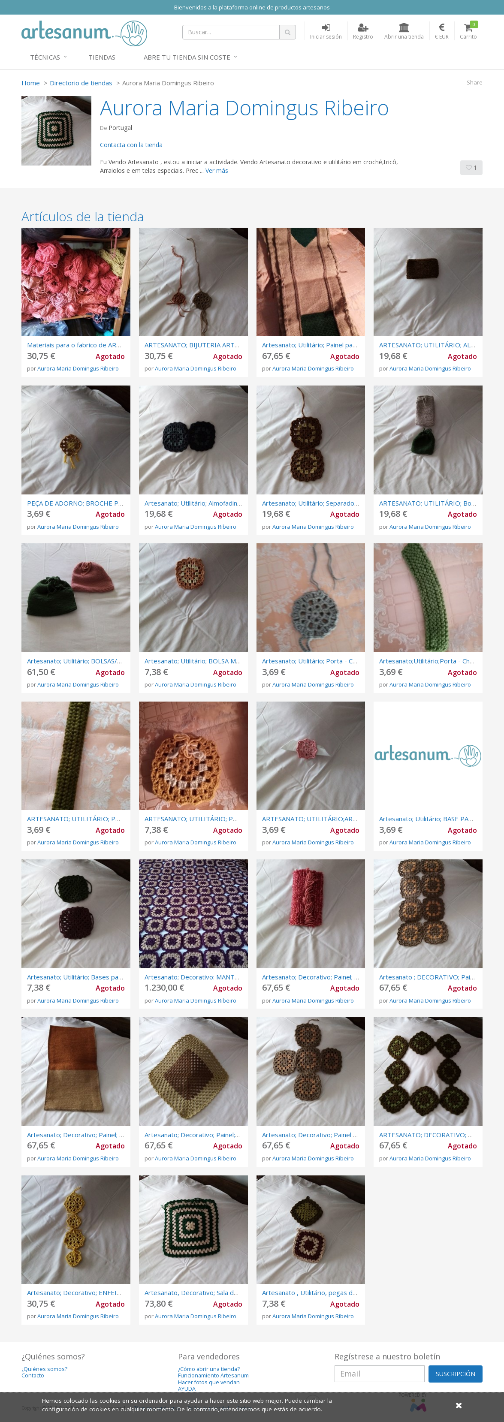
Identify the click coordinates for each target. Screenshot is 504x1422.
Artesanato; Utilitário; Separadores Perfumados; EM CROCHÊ (352, 503)
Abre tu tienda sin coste (187, 57)
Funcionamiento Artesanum (213, 1375)
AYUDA (187, 1388)
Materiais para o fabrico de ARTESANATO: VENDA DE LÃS (111, 344)
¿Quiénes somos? (44, 1369)
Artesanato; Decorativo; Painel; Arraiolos (86, 1134)
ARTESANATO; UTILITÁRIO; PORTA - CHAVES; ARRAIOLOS (114, 818)
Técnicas (45, 57)
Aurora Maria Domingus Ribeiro (78, 368)
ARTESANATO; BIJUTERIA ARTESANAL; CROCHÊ (216, 344)
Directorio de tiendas (81, 82)
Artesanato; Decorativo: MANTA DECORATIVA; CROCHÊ (227, 977)
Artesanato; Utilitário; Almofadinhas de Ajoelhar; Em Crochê (231, 503)
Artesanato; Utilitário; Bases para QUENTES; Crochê (103, 977)
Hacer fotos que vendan (209, 1382)
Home (30, 82)
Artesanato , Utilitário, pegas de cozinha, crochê (332, 1292)
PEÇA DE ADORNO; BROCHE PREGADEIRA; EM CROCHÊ (110, 503)
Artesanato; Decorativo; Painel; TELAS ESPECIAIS (334, 977)
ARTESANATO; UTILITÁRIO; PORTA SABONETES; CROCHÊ (231, 818)
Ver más (216, 170)
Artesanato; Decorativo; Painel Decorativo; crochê (335, 1134)
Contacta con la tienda (131, 145)
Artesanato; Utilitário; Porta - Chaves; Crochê (328, 661)
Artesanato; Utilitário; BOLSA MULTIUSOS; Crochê (218, 661)
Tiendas (101, 57)
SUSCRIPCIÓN (455, 1374)
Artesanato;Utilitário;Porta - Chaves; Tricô (440, 661)
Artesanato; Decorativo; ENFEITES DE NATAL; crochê (105, 1292)
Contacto (32, 1375)
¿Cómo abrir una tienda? (209, 1369)
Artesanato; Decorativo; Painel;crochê (200, 1134)
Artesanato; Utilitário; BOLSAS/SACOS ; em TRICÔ (99, 661)
